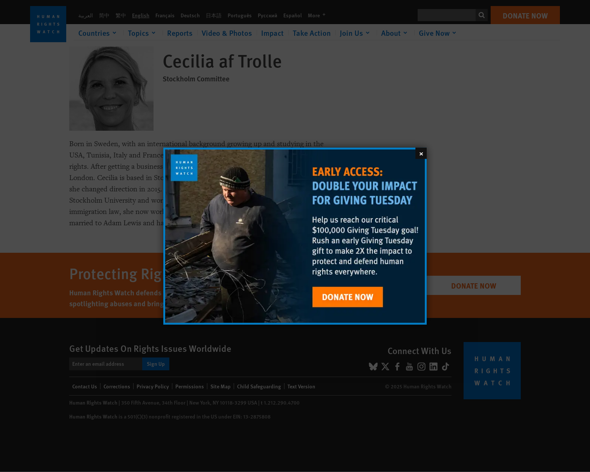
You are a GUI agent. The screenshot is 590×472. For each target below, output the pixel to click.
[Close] (421, 153)
